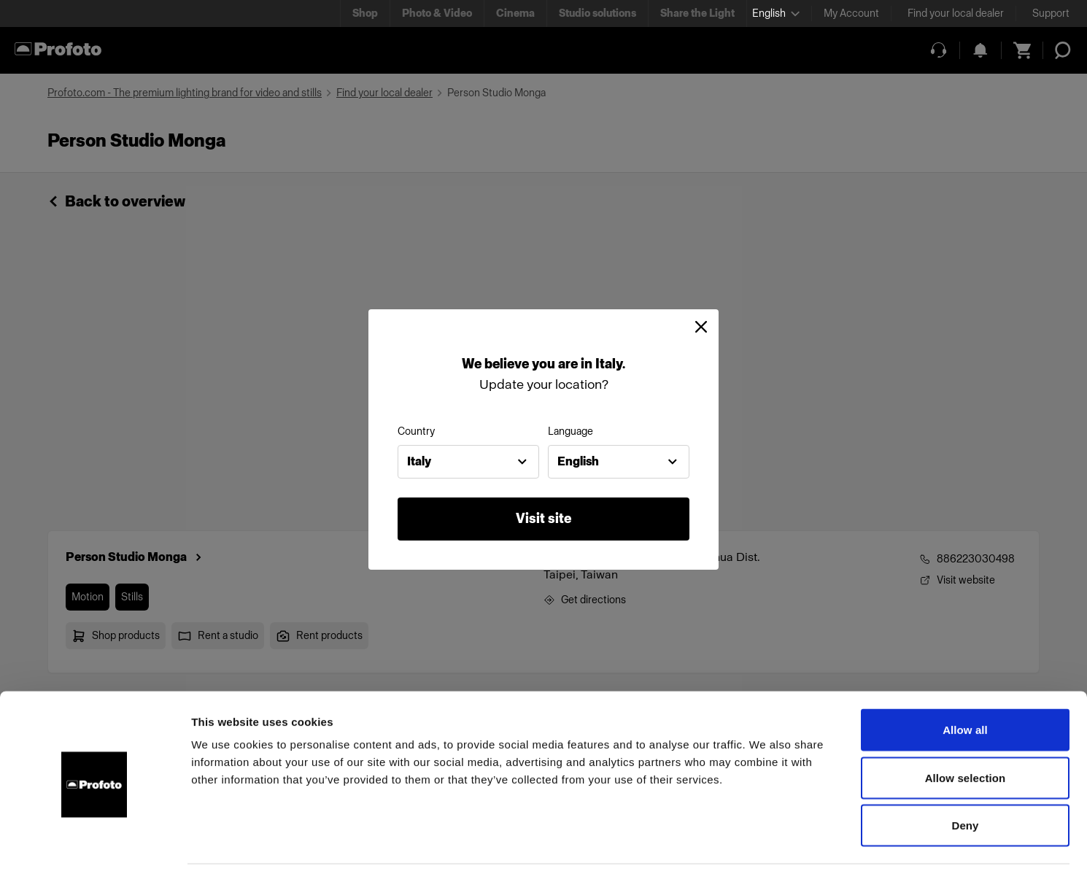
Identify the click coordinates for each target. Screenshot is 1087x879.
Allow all (965, 687)
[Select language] (775, 13)
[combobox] (468, 462)
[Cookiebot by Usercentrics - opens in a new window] (94, 850)
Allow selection (965, 735)
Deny (964, 783)
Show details (766, 850)
